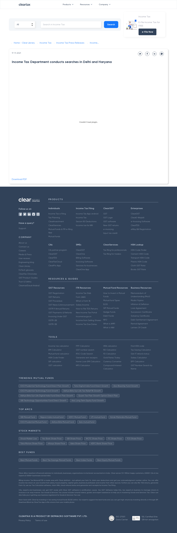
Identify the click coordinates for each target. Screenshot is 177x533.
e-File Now (147, 32)
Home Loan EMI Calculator (88, 361)
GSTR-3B (52, 324)
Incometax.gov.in (83, 316)
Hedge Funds (109, 312)
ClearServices (54, 225)
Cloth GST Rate (138, 265)
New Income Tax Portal (86, 312)
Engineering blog (26, 262)
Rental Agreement (139, 324)
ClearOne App (82, 269)
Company (105, 4)
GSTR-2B (52, 320)
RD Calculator (109, 350)
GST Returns (54, 297)
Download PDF (19, 179)
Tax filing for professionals (115, 250)
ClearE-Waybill (137, 217)
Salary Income (82, 305)
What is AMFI (109, 324)
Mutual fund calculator (58, 354)
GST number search (85, 350)
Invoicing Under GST (57, 316)
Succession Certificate (141, 312)
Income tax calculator (58, 346)
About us (23, 243)
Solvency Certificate (140, 316)
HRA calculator (110, 346)
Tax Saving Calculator (141, 350)
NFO (105, 320)
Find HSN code (137, 346)
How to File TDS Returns (87, 309)
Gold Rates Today (111, 357)
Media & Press (25, 254)
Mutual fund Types (111, 300)
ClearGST (135, 214)
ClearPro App (54, 265)
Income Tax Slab (83, 293)
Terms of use (41, 520)
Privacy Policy (25, 520)
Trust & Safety (25, 282)
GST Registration (56, 293)
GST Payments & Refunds (60, 312)
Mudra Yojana (137, 300)
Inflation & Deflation (140, 304)
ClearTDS (135, 225)
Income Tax (81, 217)
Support (22, 228)
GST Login (108, 217)
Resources (86, 4)
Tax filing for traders (112, 254)
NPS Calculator (83, 365)
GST (105, 214)
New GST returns (111, 225)
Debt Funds (108, 316)
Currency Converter (112, 361)
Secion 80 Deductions (86, 221)
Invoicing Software (84, 262)
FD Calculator (109, 354)
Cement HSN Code (140, 254)
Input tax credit (110, 233)
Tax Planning (54, 217)
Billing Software (83, 258)
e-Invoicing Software (140, 221)
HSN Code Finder (138, 250)
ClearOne (80, 254)
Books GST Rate (138, 269)
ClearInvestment (56, 221)
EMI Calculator (55, 350)
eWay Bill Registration (141, 229)
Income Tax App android (87, 214)
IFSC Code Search (84, 354)
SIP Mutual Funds (111, 308)
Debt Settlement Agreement (144, 320)
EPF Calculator (137, 361)
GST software (109, 221)
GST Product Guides (28, 278)
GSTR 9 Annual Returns (58, 309)
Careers (22, 250)
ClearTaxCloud (55, 262)
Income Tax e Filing (57, 214)
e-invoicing (108, 229)
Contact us (24, 247)
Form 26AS (81, 297)
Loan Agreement (138, 308)
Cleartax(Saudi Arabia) (29, 285)
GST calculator (55, 365)
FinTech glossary (26, 270)
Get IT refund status (140, 354)
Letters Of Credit (139, 327)
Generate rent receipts (86, 357)
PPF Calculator (83, 346)
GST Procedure (55, 301)
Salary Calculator (139, 357)
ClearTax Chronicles (28, 274)
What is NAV (108, 327)
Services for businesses (86, 265)
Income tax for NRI (84, 225)
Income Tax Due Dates (86, 324)
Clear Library (24, 266)
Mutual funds (54, 236)
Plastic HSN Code (139, 262)
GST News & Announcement (61, 305)
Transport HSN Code (140, 258)
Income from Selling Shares (88, 320)
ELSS (105, 304)
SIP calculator (54, 361)
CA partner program (57, 250)
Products (69, 4)
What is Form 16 (83, 301)
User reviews (24, 258)
